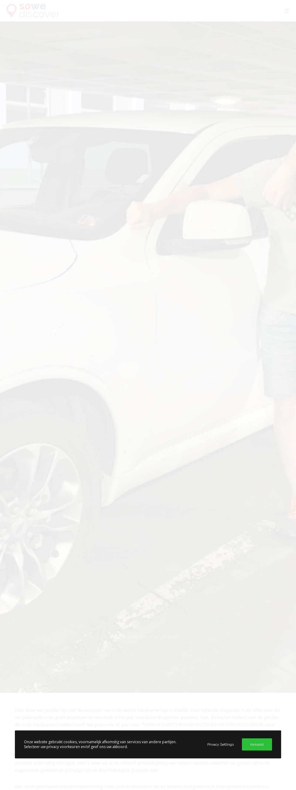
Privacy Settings (220, 744)
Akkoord (257, 744)
